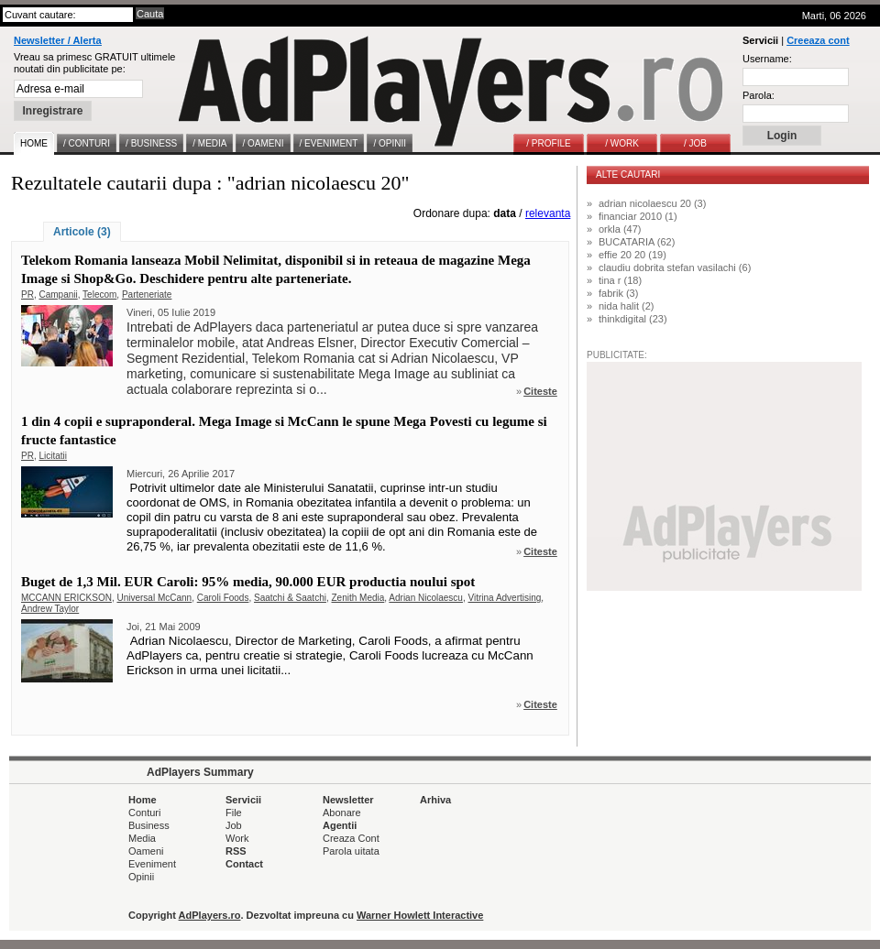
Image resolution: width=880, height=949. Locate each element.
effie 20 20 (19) (632, 254)
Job (234, 825)
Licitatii (52, 456)
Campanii (57, 294)
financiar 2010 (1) (638, 216)
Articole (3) (82, 231)
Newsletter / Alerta (58, 40)
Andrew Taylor (50, 609)
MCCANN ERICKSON (66, 598)
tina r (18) (620, 280)
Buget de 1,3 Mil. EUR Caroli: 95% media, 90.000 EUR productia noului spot (248, 581)
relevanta (547, 213)
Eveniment (152, 863)
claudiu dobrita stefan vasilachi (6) (675, 267)
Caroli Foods (223, 598)
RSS (236, 850)
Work (237, 838)
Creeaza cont (817, 40)
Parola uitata (351, 850)
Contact (244, 863)
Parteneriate (146, 294)
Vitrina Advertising (505, 598)
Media (142, 838)
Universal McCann (154, 598)
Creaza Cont (351, 838)
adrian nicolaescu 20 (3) (652, 203)
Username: (767, 58)
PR (27, 294)
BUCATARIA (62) (637, 241)
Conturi (144, 812)
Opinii (141, 876)
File (234, 812)
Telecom (99, 294)
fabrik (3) (618, 293)
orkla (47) (620, 229)
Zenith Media (358, 598)
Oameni (146, 850)
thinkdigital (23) (633, 318)
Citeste (540, 391)
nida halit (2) (626, 305)
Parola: (758, 95)
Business (149, 825)
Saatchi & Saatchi (290, 598)
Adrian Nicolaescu (426, 598)
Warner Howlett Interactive (420, 915)
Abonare (342, 812)
